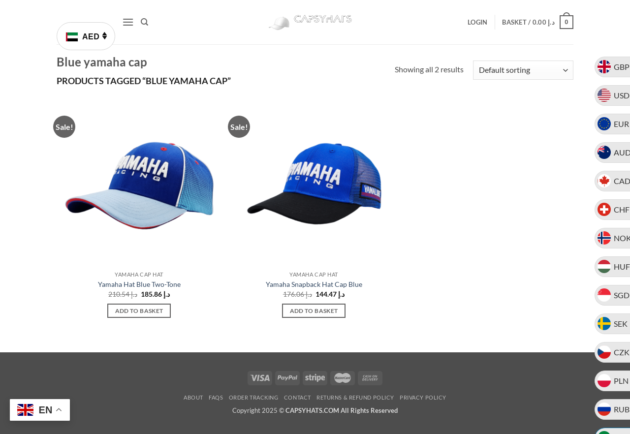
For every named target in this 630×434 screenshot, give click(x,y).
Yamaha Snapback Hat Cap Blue (314, 284)
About (193, 397)
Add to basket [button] (139, 311)
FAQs (216, 397)
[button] (128, 22)
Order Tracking (254, 397)
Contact (297, 397)
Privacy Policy (423, 397)
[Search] (144, 22)
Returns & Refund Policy (355, 397)
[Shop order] (523, 70)
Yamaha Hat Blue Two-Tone (139, 284)
